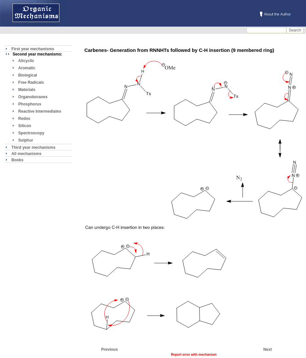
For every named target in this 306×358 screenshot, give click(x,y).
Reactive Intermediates (39, 111)
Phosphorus (29, 104)
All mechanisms (26, 153)
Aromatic (26, 68)
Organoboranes (33, 97)
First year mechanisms (32, 49)
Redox (24, 118)
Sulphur (25, 140)
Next (267, 349)
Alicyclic (26, 60)
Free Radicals (31, 82)
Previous (109, 349)
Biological (27, 75)
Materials (26, 89)
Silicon (24, 125)
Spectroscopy (31, 133)
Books (17, 160)
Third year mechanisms (33, 147)
